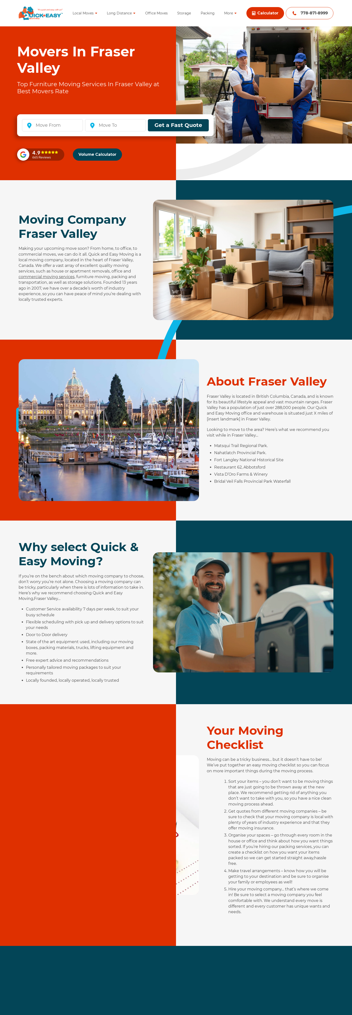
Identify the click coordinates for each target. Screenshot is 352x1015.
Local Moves (83, 13)
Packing (208, 13)
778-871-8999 (314, 13)
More (228, 13)
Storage (184, 13)
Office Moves (156, 13)
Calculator (265, 13)
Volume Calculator (97, 154)
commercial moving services (47, 276)
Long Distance (119, 13)
